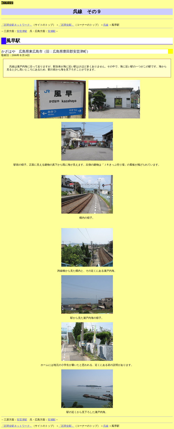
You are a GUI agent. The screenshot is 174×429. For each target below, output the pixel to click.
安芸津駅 (22, 31)
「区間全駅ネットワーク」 (16, 24)
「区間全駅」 (66, 24)
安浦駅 (51, 31)
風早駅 (13, 40)
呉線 (105, 24)
